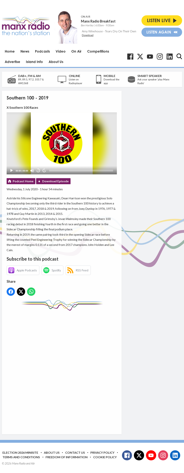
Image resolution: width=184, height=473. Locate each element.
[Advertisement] (77, 369)
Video (61, 51)
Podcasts (42, 51)
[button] (61, 143)
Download (87, 35)
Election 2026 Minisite (20, 452)
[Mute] (32, 170)
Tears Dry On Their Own (120, 31)
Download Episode (55, 181)
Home (10, 51)
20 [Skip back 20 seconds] (38, 171)
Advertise (12, 62)
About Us (56, 62)
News (24, 51)
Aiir (33, 463)
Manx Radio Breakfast (98, 21)
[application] (62, 143)
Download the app (111, 81)
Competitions (98, 51)
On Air (76, 51)
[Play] (11, 170)
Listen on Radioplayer (75, 81)
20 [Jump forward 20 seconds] (44, 171)
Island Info (34, 62)
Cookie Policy (105, 457)
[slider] (81, 171)
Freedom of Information (67, 457)
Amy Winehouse (92, 31)
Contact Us (75, 452)
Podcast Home (23, 181)
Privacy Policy (102, 452)
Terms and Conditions (21, 457)
